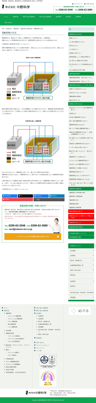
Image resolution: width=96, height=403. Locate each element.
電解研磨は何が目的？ (75, 34)
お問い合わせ (8, 22)
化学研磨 (8, 330)
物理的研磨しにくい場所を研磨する (79, 57)
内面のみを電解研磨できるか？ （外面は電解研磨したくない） (80, 133)
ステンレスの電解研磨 (14, 316)
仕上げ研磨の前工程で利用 (77, 70)
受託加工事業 (10, 369)
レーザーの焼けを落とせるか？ (78, 147)
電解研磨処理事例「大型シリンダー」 (80, 81)
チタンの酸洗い (12, 355)
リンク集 (38, 350)
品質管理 (58, 16)
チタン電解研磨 (12, 321)
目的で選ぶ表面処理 (45, 16)
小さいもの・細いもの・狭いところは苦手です (81, 184)
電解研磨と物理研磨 (75, 207)
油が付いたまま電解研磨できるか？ (79, 164)
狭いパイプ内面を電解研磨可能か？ (79, 128)
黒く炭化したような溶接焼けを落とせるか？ (81, 139)
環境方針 (72, 275)
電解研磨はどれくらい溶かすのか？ (79, 175)
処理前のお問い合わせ (75, 104)
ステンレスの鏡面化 (14, 336)
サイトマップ (40, 348)
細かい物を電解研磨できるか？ (78, 121)
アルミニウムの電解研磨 (15, 318)
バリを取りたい (73, 49)
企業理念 (72, 255)
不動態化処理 (10, 359)
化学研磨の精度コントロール (77, 233)
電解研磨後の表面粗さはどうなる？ (79, 179)
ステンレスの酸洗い (14, 352)
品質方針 (72, 286)
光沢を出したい (73, 45)
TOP (3, 28)
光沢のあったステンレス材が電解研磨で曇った (81, 108)
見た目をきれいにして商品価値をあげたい (81, 65)
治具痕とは (72, 113)
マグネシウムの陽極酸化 (13, 364)
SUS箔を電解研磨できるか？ (77, 117)
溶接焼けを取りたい (75, 53)
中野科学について (75, 246)
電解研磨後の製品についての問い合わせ (81, 85)
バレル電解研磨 (12, 327)
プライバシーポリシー (42, 345)
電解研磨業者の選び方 (75, 211)
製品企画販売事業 (11, 367)
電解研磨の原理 (73, 204)
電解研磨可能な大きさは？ (77, 124)
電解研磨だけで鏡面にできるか (78, 168)
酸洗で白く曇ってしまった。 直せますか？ (80, 152)
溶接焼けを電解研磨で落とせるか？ (79, 143)
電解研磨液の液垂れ (75, 96)
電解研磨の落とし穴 (75, 222)
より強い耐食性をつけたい (77, 42)
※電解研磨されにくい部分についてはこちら (15, 189)
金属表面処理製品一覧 (76, 265)
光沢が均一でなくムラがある (77, 92)
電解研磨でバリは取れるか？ (77, 157)
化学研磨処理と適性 (75, 237)
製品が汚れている (74, 100)
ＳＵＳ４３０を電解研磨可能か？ (79, 160)
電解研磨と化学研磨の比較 (77, 192)
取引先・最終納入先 (76, 260)
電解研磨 (16, 28)
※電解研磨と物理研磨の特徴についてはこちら (15, 44)
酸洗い (8, 349)
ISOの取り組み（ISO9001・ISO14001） (82, 292)
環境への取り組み (75, 270)
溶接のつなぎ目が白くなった (77, 89)
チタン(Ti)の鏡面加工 (14, 341)
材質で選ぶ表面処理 (29, 16)
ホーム (6, 16)
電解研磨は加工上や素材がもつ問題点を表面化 (81, 217)
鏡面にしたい (73, 38)
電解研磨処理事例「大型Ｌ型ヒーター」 (81, 77)
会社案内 (68, 16)
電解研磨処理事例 (74, 74)
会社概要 (72, 250)
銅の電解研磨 (12, 324)
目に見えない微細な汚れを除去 (78, 60)
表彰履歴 (72, 297)
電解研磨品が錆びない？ (76, 172)
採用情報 (78, 16)
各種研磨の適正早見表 (75, 227)
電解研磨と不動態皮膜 (75, 196)
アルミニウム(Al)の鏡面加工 (16, 338)
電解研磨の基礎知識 (26, 28)
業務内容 (15, 16)
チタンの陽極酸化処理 (12, 361)
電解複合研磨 (10, 333)
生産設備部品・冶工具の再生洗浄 (16, 372)
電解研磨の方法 (73, 200)
